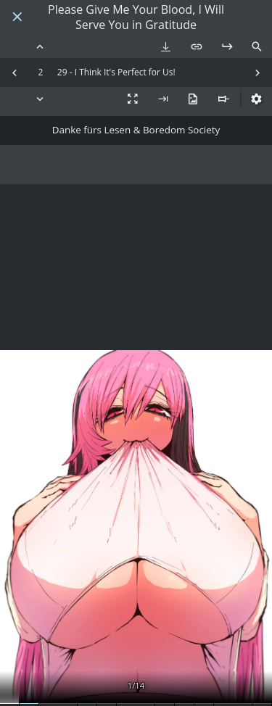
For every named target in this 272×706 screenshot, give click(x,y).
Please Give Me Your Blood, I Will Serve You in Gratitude (136, 17)
